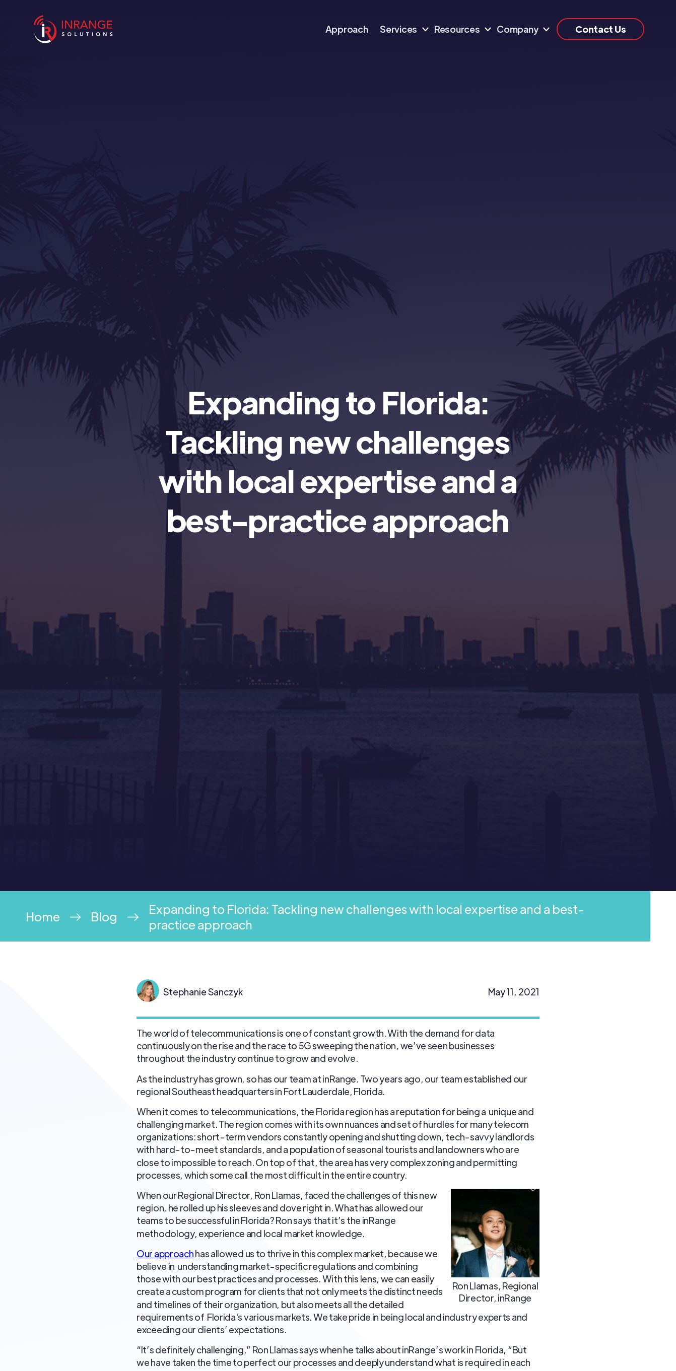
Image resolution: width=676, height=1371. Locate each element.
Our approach (165, 1253)
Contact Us (600, 29)
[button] (401, 29)
